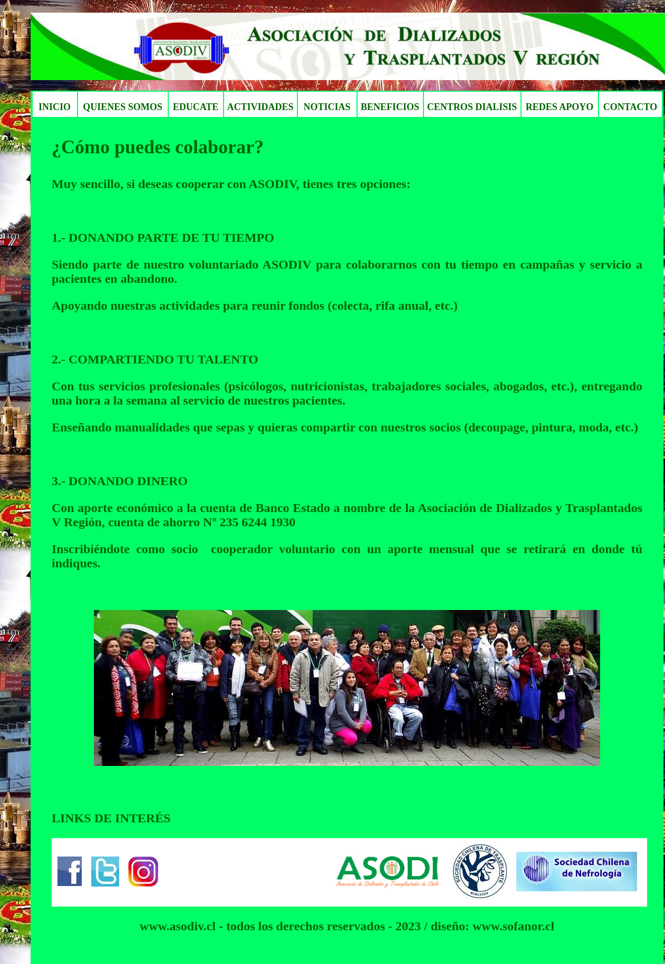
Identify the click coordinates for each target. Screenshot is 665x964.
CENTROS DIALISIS (472, 107)
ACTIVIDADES (260, 107)
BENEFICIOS (390, 107)
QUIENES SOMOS (122, 107)
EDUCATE (196, 107)
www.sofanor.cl (513, 926)
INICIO (54, 107)
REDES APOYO (560, 107)
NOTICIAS (326, 107)
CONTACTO (630, 107)
